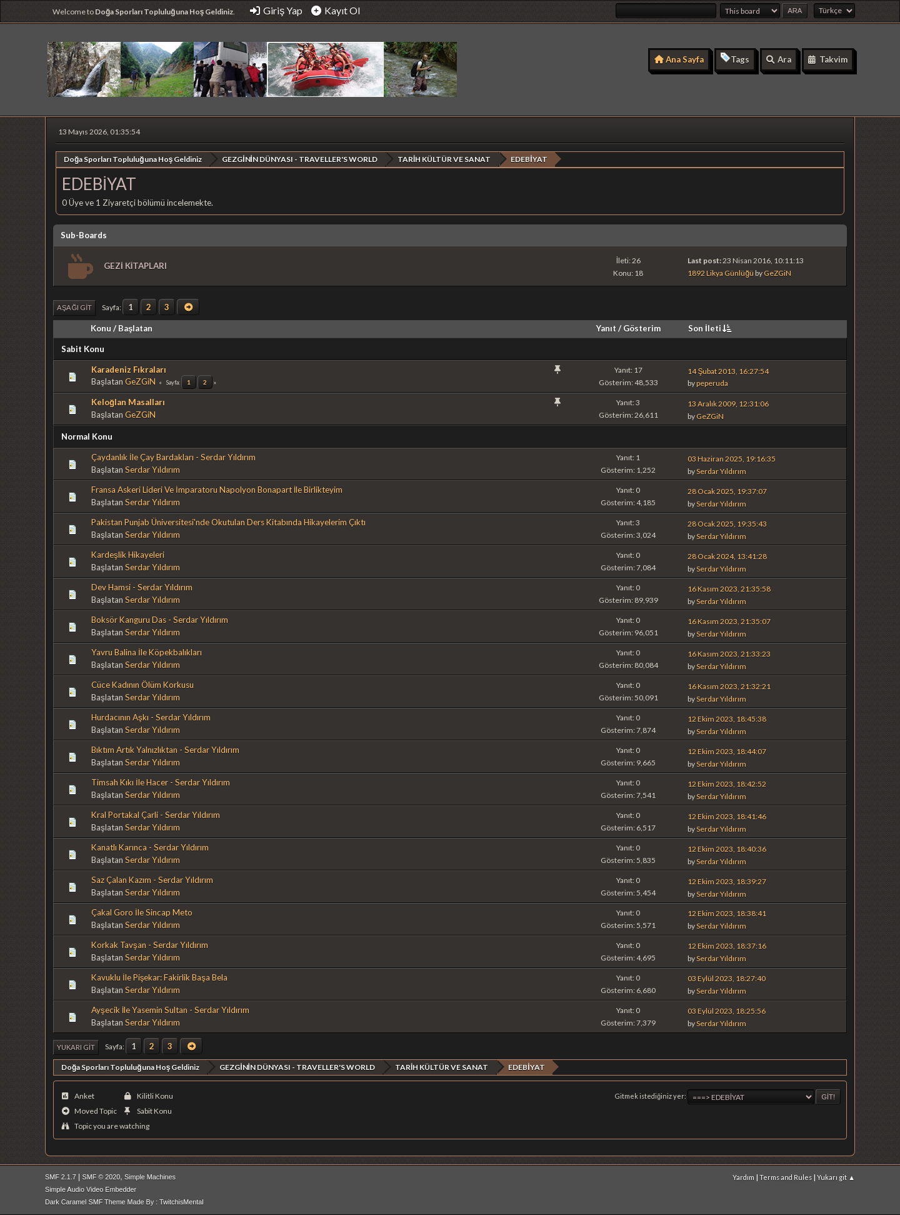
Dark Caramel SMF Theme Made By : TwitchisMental (124, 1202)
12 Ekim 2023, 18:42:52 (727, 783)
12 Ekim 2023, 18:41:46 (727, 815)
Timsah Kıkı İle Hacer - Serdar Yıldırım (160, 782)
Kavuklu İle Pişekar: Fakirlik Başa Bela (159, 977)
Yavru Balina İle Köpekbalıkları (146, 652)
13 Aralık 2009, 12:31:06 (728, 403)
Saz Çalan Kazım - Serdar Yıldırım (152, 880)
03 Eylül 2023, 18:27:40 (727, 978)
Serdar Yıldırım (152, 470)
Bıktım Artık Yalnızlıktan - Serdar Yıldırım (165, 750)
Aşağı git (74, 307)
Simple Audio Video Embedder (90, 1189)
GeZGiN (777, 273)
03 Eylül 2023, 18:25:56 (727, 1011)
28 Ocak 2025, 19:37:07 (727, 490)
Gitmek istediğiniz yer (649, 1096)
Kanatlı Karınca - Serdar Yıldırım (150, 847)
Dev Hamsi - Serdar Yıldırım (141, 587)
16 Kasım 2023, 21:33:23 (729, 653)
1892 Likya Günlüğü (721, 273)
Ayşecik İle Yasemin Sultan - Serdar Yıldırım (170, 1009)
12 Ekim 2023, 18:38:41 (727, 913)
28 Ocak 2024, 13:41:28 (727, 555)
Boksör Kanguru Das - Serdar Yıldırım (159, 620)
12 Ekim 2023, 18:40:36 (727, 848)
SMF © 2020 (101, 1177)
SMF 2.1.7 (60, 1177)
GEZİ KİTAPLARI (135, 265)
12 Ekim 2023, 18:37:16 (727, 945)
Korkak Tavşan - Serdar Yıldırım (149, 944)
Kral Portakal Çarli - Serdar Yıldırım (155, 815)
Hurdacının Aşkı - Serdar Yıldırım (151, 717)
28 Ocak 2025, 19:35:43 (727, 523)
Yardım (743, 1177)
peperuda (712, 383)
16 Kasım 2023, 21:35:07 (729, 620)
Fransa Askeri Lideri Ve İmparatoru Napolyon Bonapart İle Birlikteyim (216, 490)
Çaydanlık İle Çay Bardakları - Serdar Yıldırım (173, 457)
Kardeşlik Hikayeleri (127, 555)
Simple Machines (150, 1177)
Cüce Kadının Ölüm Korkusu (142, 685)
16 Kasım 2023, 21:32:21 (729, 685)
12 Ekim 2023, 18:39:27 (727, 880)
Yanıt (606, 328)
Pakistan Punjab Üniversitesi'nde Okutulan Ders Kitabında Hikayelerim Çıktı (228, 522)
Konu (101, 328)
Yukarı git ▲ (836, 1177)
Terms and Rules (785, 1177)
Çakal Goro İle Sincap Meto (141, 912)
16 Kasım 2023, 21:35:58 (729, 588)
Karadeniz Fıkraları (128, 369)
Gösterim (642, 328)
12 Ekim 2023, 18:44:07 (727, 750)
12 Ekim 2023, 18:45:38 (727, 718)
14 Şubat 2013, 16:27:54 (728, 370)
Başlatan (135, 328)
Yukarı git (76, 1046)
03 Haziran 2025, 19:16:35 (732, 458)
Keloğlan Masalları (128, 402)
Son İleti (711, 328)
